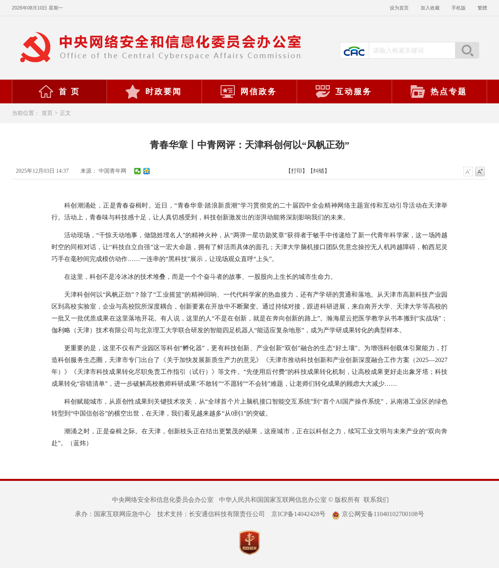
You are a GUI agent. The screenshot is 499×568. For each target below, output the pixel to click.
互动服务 (343, 91)
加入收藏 (430, 8)
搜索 (467, 50)
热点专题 (438, 91)
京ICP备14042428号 (298, 514)
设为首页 (399, 8)
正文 (65, 113)
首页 (47, 113)
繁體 (482, 8)
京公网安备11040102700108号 (378, 514)
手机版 (458, 8)
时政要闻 (153, 91)
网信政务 (248, 91)
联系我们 (376, 499)
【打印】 (297, 171)
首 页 (59, 91)
